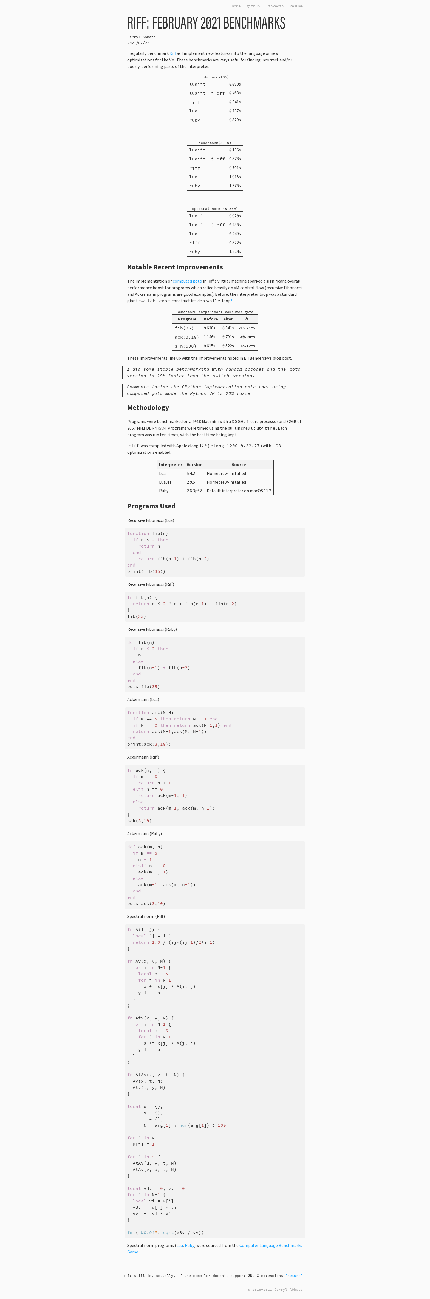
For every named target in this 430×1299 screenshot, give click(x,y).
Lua (179, 1245)
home (236, 6)
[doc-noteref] (231, 301)
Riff (172, 53)
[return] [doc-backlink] (294, 1275)
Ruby (189, 1245)
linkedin (275, 6)
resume (296, 6)
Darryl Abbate (141, 37)
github (253, 6)
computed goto (187, 281)
